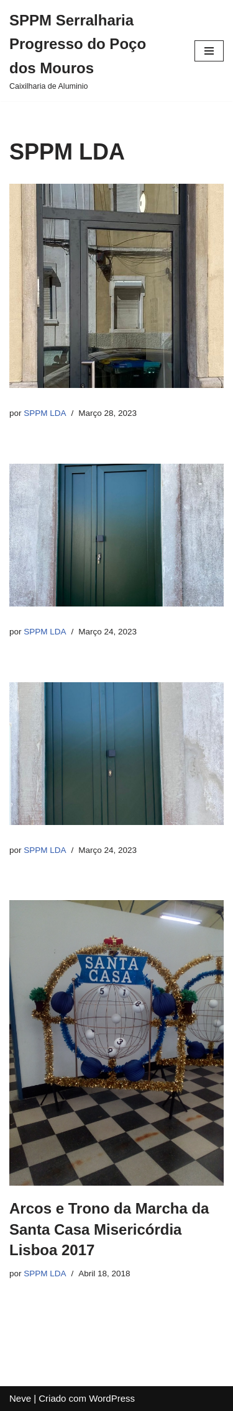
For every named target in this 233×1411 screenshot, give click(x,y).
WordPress (112, 1398)
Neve (20, 1398)
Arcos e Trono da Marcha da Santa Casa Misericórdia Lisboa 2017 (109, 1229)
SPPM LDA (45, 413)
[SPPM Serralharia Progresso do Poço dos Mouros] (92, 50)
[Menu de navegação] (209, 50)
